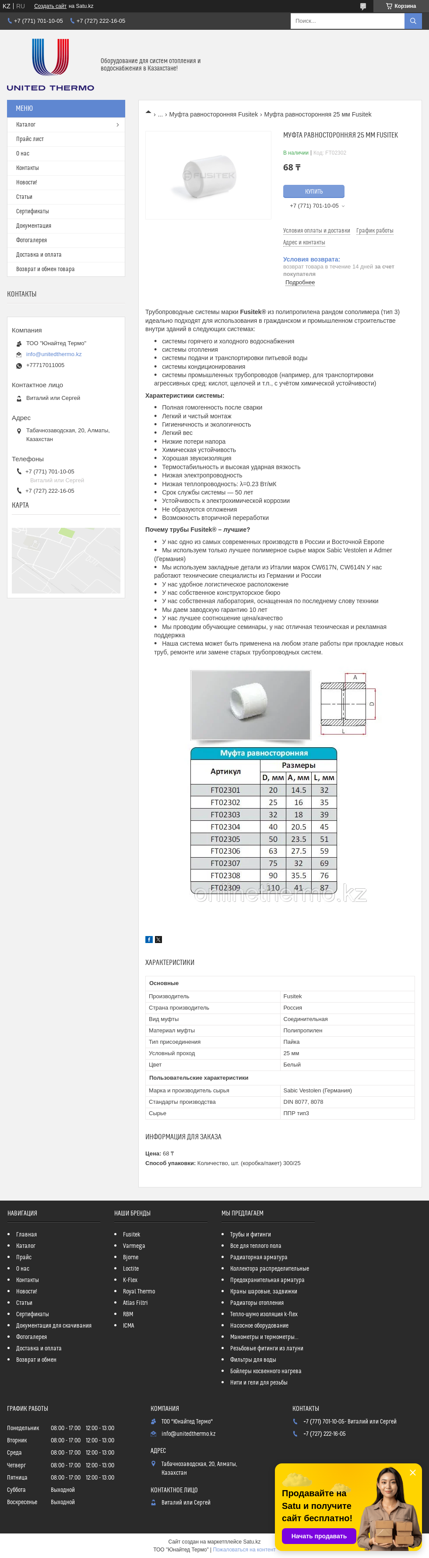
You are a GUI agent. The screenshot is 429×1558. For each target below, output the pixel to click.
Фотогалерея (31, 240)
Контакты (27, 168)
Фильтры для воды (253, 1360)
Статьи (24, 197)
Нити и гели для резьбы (259, 1382)
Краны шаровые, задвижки (263, 1291)
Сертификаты (32, 211)
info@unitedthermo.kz (54, 354)
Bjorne (130, 1257)
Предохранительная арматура (267, 1280)
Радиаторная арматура (259, 1257)
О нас (22, 153)
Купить (314, 191)
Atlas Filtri (135, 1303)
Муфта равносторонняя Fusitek (213, 114)
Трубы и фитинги (250, 1234)
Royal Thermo (139, 1291)
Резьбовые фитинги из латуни (266, 1348)
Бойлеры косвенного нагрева (266, 1371)
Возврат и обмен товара (45, 269)
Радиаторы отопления (257, 1303)
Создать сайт (50, 6)
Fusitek (132, 1234)
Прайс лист (30, 139)
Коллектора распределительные (269, 1268)
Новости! (26, 182)
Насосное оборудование (259, 1325)
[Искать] (413, 21)
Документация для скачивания (53, 1325)
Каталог (25, 124)
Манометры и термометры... (264, 1337)
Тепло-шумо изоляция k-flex (264, 1314)
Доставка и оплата (39, 254)
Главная (26, 1234)
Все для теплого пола (255, 1246)
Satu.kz (251, 1542)
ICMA (128, 1325)
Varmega (134, 1246)
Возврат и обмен (36, 1360)
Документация (33, 226)
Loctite (131, 1268)
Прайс (24, 1257)
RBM (128, 1314)
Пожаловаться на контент (244, 1550)
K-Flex (130, 1280)
